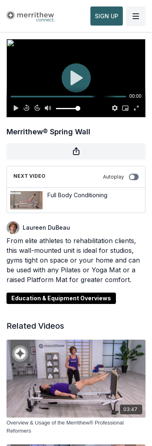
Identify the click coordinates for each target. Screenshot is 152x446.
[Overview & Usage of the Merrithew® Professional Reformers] (76, 427)
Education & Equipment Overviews (61, 298)
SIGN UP (106, 16)
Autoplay (121, 177)
